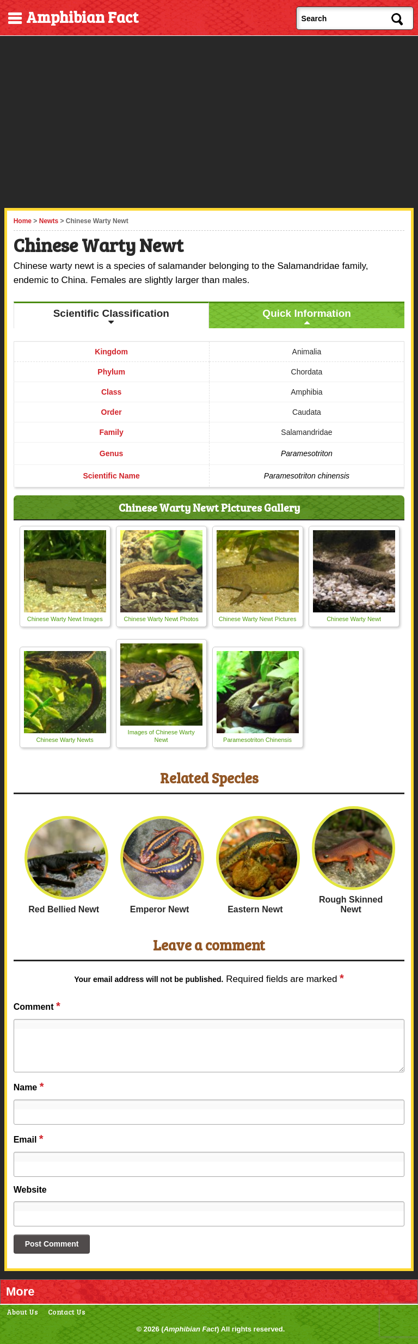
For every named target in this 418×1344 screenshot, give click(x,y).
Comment (37, 1006)
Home (23, 221)
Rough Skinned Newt (351, 904)
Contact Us (66, 1312)
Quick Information (306, 313)
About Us (22, 1312)
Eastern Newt (255, 909)
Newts (48, 221)
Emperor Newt (159, 909)
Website (30, 1189)
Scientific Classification (111, 313)
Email (29, 1139)
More (20, 1291)
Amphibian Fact (190, 1329)
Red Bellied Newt (63, 909)
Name (29, 1087)
